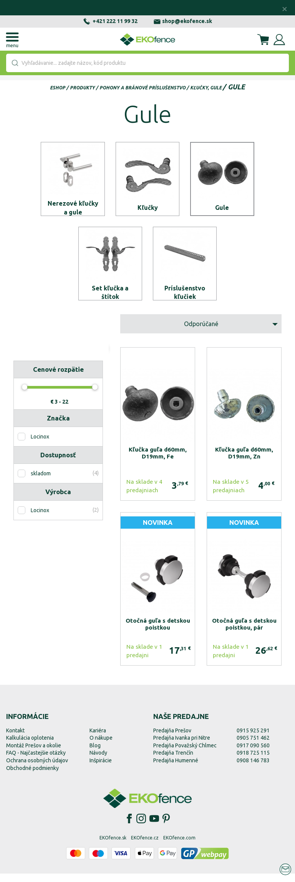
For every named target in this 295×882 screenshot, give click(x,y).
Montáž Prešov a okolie (33, 753)
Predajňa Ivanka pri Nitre (181, 746)
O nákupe (101, 746)
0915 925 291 (253, 738)
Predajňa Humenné (175, 769)
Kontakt (15, 738)
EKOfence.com (179, 846)
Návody (98, 761)
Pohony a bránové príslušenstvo (142, 87)
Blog (95, 753)
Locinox (40, 445)
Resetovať (36, 363)
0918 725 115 (253, 761)
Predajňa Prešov (172, 738)
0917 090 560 (253, 753)
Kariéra (97, 738)
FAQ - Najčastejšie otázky (36, 761)
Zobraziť (81, 363)
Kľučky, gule (206, 87)
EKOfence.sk (112, 846)
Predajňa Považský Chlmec (185, 753)
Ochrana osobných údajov (37, 769)
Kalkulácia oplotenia (30, 746)
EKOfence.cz (145, 846)
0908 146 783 (253, 769)
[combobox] (147, 63)
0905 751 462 (253, 746)
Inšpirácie (100, 769)
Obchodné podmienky (32, 776)
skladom (41, 482)
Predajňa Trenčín (173, 761)
